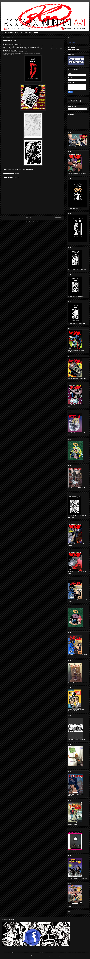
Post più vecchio (58, 217)
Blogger (59, 955)
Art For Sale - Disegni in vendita (29, 32)
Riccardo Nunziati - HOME (11, 32)
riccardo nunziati (13, 169)
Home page (28, 217)
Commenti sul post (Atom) (35, 221)
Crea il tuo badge (71, 42)
